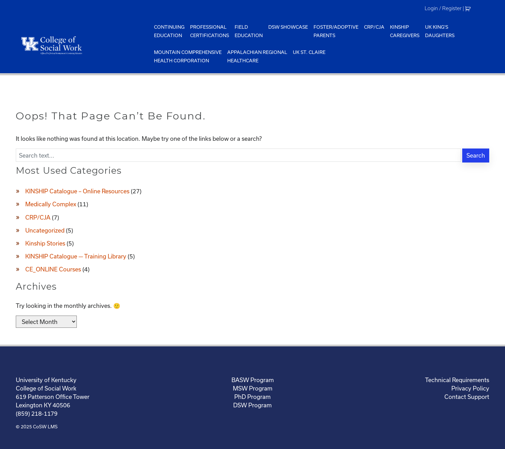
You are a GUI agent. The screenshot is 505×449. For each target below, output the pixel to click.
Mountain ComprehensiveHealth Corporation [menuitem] (188, 56)
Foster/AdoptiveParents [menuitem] (336, 31)
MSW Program (252, 388)
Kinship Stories (45, 243)
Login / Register (443, 8)
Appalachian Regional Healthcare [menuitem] (257, 56)
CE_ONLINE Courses (53, 269)
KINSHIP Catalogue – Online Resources (77, 191)
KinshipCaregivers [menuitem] (404, 31)
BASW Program (252, 380)
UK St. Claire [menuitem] (309, 52)
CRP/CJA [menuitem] (374, 27)
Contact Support (466, 396)
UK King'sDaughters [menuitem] (439, 31)
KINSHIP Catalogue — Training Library (75, 256)
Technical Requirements (457, 380)
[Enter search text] (238, 155)
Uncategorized (45, 230)
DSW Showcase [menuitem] (288, 27)
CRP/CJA (37, 217)
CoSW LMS (45, 426)
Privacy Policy (470, 388)
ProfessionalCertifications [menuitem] (209, 31)
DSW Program (252, 405)
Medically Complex (50, 204)
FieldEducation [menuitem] (249, 31)
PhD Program (252, 396)
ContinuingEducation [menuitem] (169, 31)
